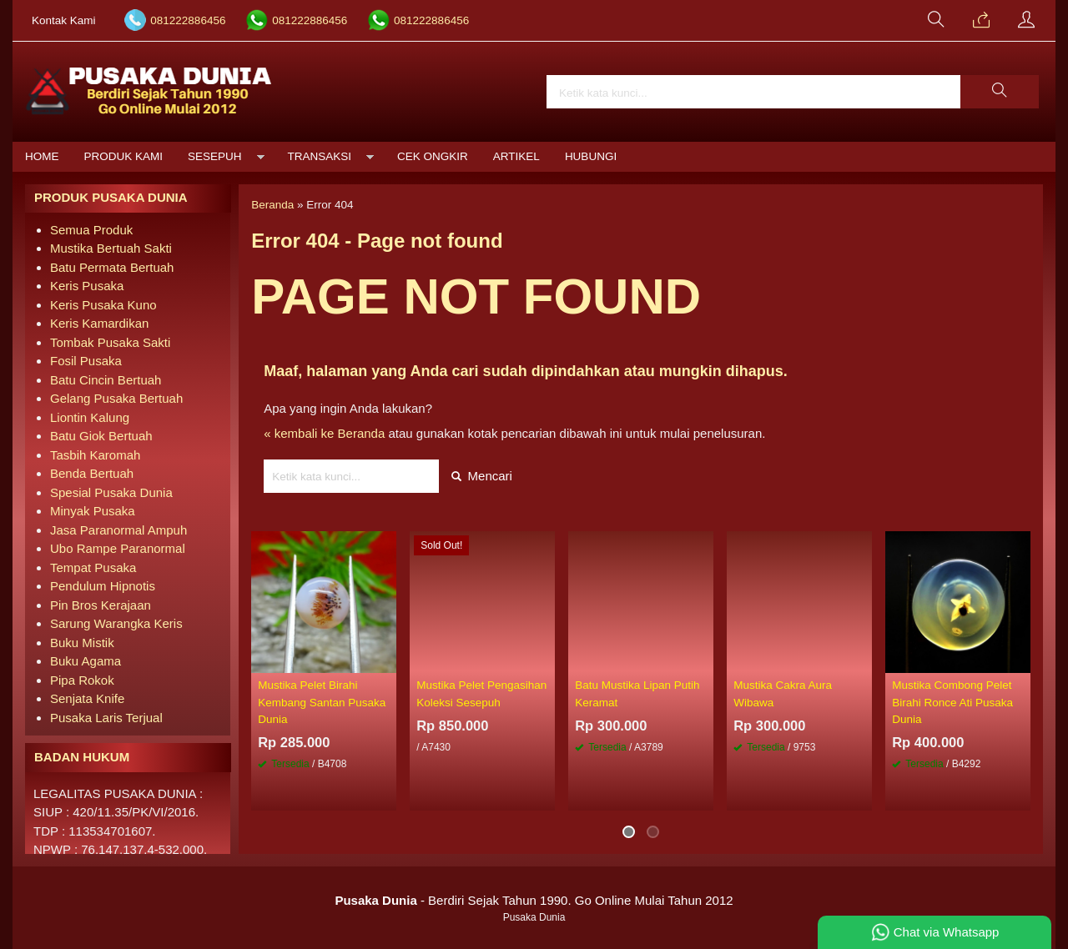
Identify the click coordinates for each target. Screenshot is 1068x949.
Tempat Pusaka (93, 567)
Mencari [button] (481, 476)
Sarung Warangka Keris (116, 623)
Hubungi (591, 156)
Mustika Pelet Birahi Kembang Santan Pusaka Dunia (321, 702)
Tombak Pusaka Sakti (110, 342)
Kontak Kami (64, 20)
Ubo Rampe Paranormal (117, 548)
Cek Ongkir (432, 156)
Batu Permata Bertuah (112, 267)
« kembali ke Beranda (324, 433)
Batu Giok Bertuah (101, 436)
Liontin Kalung (89, 417)
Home (42, 156)
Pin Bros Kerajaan (100, 605)
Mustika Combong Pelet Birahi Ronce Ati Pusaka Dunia (952, 702)
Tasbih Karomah (95, 455)
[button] (999, 91)
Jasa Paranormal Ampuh (118, 530)
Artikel (516, 156)
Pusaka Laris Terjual (106, 717)
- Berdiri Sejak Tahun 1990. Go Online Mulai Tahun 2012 (534, 900)
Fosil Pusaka (86, 361)
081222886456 (187, 20)
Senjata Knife (87, 698)
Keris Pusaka (86, 286)
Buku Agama (85, 661)
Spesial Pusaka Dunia (111, 492)
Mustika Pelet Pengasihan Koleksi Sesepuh (481, 693)
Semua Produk (91, 230)
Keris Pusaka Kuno (103, 305)
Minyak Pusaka (92, 511)
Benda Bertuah (92, 473)
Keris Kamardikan (99, 323)
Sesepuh (215, 156)
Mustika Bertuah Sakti (111, 248)
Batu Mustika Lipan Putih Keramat (637, 693)
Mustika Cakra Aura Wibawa (782, 693)
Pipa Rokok (82, 680)
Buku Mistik (82, 642)
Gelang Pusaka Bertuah (116, 398)
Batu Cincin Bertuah (105, 380)
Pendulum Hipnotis (102, 586)
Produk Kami (124, 156)
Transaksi (320, 156)
